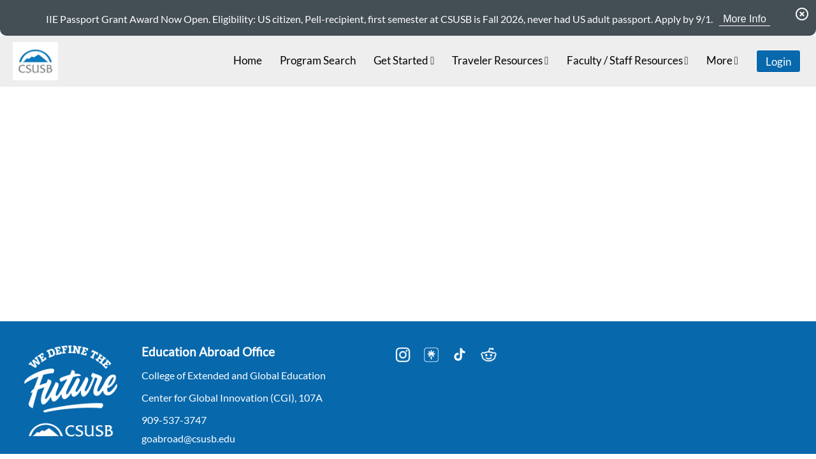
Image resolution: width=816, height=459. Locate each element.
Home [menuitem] (247, 60)
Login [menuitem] (778, 61)
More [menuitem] (722, 60)
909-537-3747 (174, 420)
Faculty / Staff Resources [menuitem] (627, 60)
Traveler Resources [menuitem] (500, 60)
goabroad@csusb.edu (188, 438)
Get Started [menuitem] (404, 60)
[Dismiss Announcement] (802, 14)
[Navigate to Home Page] (35, 61)
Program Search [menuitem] (318, 60)
